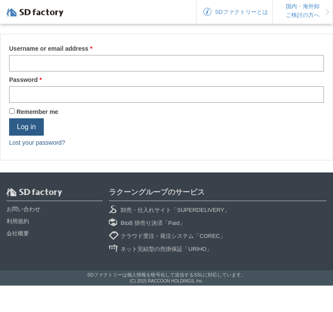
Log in (26, 126)
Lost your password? (37, 142)
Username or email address (50, 48)
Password (25, 79)
